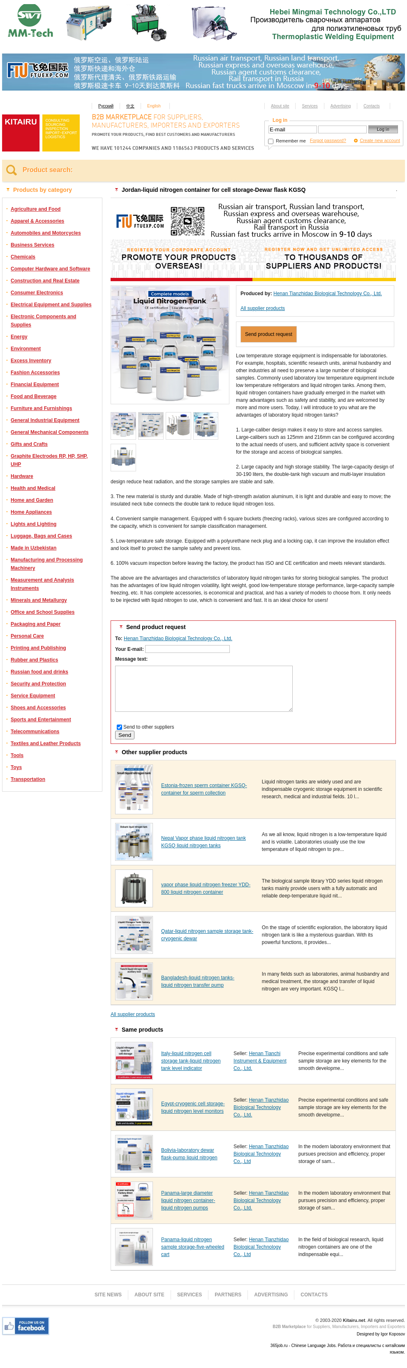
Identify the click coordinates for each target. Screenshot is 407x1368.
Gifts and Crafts (29, 444)
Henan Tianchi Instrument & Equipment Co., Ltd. (260, 1061)
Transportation (28, 779)
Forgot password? (328, 140)
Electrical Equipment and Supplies (51, 305)
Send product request (268, 334)
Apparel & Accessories (37, 221)
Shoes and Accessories (38, 708)
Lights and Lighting (33, 524)
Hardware (22, 476)
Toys (16, 767)
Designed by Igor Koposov (381, 1334)
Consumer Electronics (37, 293)
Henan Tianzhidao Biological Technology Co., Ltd (261, 1154)
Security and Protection (38, 684)
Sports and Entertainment (41, 719)
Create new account (380, 140)
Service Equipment (33, 696)
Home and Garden (32, 500)
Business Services (32, 245)
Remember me (287, 140)
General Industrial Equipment (45, 420)
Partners (228, 1295)
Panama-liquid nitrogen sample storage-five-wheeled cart (192, 1247)
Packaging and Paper (35, 624)
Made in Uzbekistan (33, 548)
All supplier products (262, 308)
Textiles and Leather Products (46, 743)
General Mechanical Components (49, 432)
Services (309, 106)
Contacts (371, 106)
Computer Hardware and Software (50, 269)
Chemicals (23, 257)
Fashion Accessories (35, 372)
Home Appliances (31, 512)
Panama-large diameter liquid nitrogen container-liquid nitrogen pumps (188, 1200)
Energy (19, 337)
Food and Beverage (33, 396)
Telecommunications (35, 731)
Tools (17, 755)
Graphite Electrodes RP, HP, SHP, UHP (49, 460)
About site (280, 106)
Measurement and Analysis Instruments (42, 584)
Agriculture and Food (35, 209)
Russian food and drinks (39, 672)
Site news (108, 1295)
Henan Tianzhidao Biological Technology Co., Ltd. (327, 293)
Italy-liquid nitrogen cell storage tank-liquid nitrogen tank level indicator (191, 1061)
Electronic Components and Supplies (43, 321)
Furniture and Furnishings (41, 408)
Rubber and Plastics (34, 660)
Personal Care (27, 636)
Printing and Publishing (38, 648)
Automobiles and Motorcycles (46, 233)
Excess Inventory (31, 361)
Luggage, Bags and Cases (41, 536)
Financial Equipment (35, 384)
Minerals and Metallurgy (39, 600)
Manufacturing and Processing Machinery (47, 564)
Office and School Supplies (42, 612)
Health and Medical (33, 488)
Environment (26, 349)
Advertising (341, 106)
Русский (105, 106)
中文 (130, 106)
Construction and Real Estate (45, 281)
